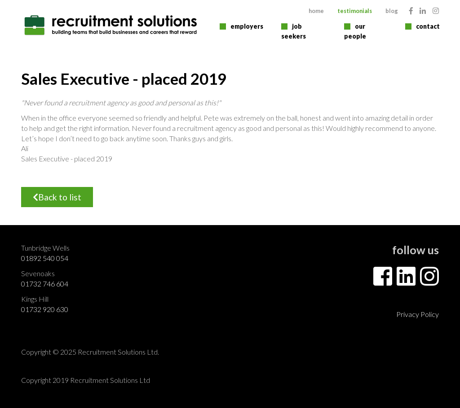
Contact (428, 26)
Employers (246, 26)
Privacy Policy (417, 314)
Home (316, 10)
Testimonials (354, 10)
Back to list (57, 197)
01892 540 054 (44, 258)
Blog (391, 10)
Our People (355, 31)
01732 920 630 (44, 309)
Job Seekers (293, 31)
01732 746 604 (44, 283)
